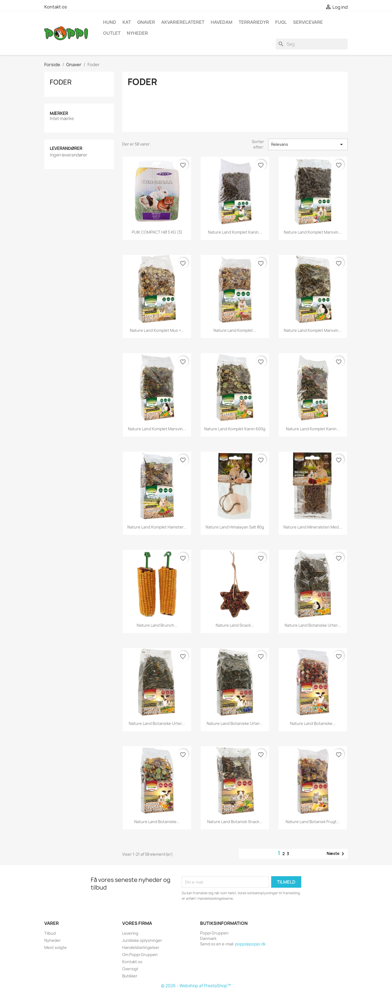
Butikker (130, 976)
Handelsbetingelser (140, 947)
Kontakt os (55, 7)
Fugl (281, 22)
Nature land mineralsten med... (312, 527)
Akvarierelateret (182, 22)
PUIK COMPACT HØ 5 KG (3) (157, 232)
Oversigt (130, 968)
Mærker (59, 113)
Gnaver (146, 22)
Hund (109, 22)
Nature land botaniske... (313, 723)
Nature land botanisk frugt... (313, 821)
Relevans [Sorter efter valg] (308, 144)
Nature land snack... (235, 625)
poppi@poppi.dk (250, 943)
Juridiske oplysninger (142, 940)
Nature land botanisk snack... (234, 821)
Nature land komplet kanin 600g (234, 428)
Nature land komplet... (234, 330)
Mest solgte (55, 947)
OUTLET (112, 33)
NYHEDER (137, 33)
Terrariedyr (254, 22)
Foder (61, 82)
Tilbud (50, 933)
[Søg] (312, 44)
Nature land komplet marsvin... (313, 232)
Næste (336, 853)
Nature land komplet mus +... (157, 330)
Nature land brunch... (157, 625)
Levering (130, 933)
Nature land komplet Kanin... (235, 232)
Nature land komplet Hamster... (157, 527)
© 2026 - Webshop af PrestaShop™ (196, 986)
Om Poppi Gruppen (140, 954)
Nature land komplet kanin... (313, 428)
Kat (126, 22)
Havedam (221, 22)
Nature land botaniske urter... (313, 625)
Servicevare (308, 22)
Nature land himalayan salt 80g (235, 527)
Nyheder (52, 940)
